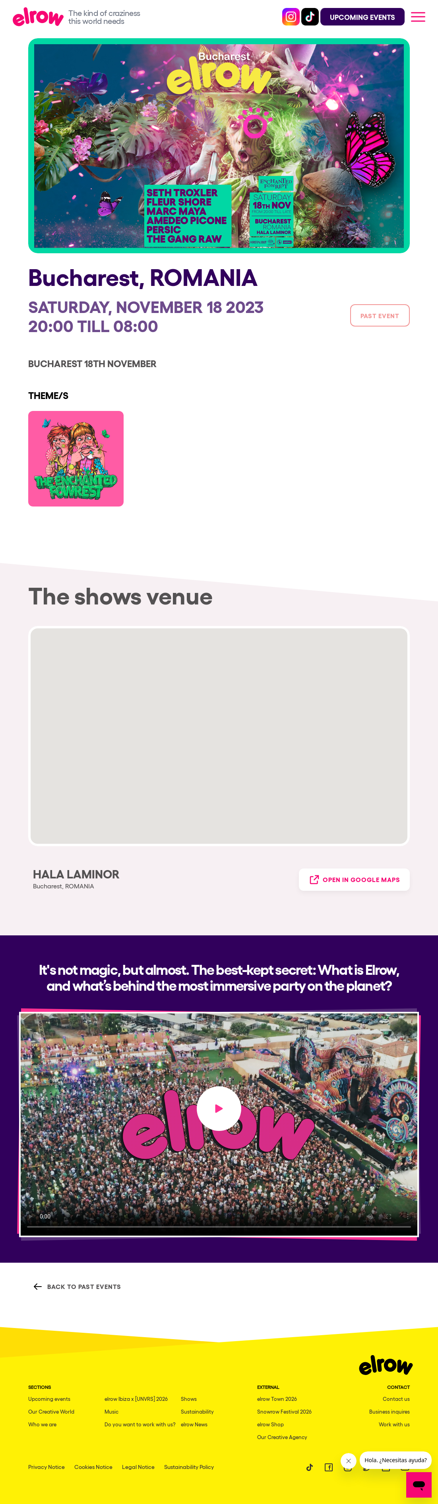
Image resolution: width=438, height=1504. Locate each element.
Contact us (396, 1399)
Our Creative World (51, 1411)
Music (111, 1411)
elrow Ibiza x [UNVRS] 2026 (136, 1399)
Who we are (42, 1424)
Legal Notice (138, 1466)
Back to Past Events (77, 1286)
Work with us (394, 1424)
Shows (189, 1399)
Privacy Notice (46, 1466)
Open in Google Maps (354, 880)
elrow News (194, 1424)
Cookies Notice (93, 1466)
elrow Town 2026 (277, 1399)
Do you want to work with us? (140, 1424)
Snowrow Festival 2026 (284, 1411)
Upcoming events (49, 1399)
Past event (379, 315)
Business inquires (389, 1411)
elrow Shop (270, 1424)
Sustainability (197, 1411)
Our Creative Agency (282, 1437)
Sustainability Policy (189, 1466)
